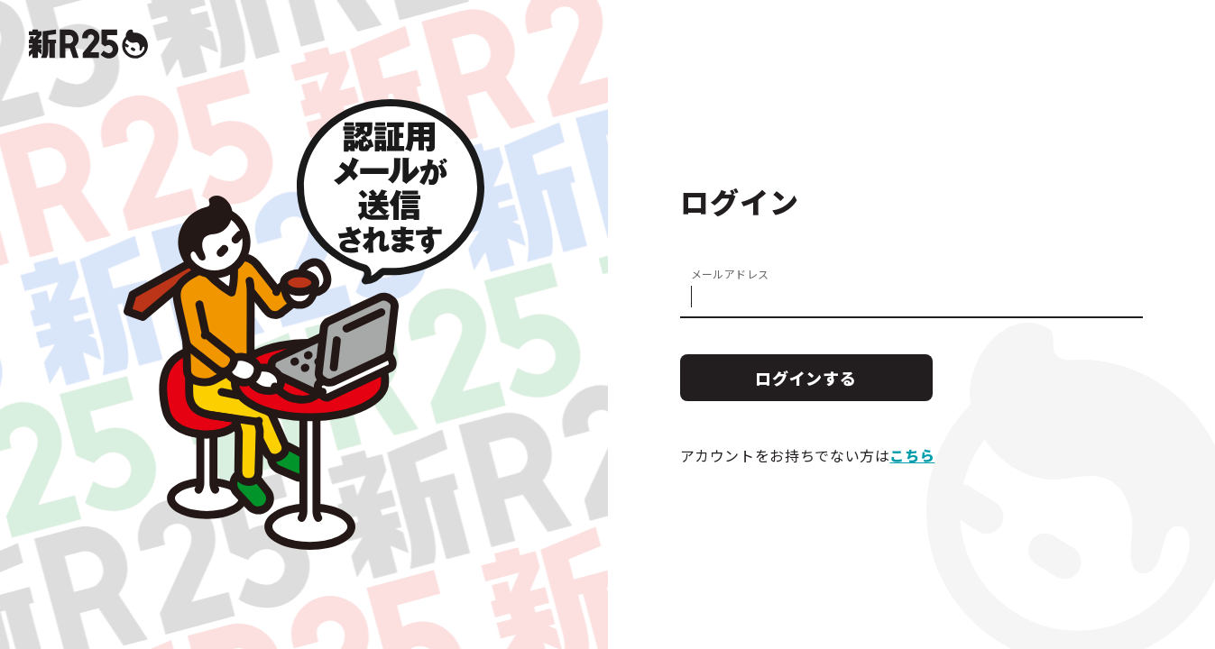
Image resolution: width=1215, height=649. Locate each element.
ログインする (805, 377)
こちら (911, 455)
